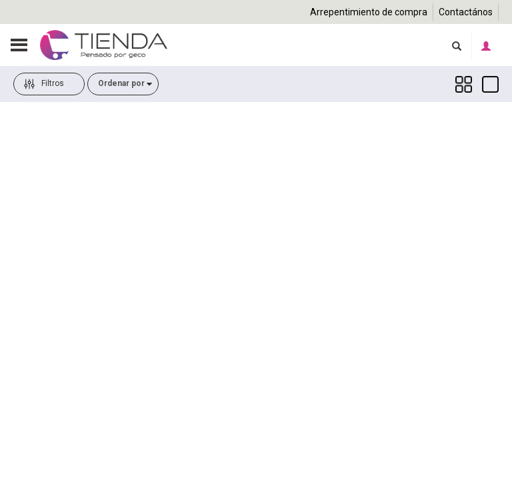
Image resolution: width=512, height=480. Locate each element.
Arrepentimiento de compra (368, 12)
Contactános (466, 12)
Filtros (44, 104)
